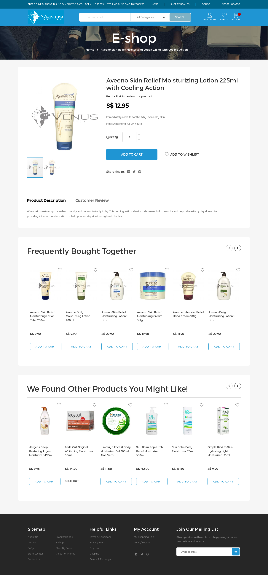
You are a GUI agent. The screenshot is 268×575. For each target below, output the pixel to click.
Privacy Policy (97, 542)
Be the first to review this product (129, 96)
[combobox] (107, 17)
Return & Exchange (100, 559)
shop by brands (179, 4)
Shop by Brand (64, 548)
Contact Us (34, 559)
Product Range (64, 536)
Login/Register (142, 542)
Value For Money (65, 553)
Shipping (94, 553)
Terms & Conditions (100, 536)
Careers (32, 542)
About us (33, 536)
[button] (52, 167)
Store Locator (231, 4)
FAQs (31, 548)
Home (155, 4)
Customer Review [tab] (92, 200)
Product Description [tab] (46, 200)
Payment (95, 548)
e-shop (206, 4)
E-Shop (60, 542)
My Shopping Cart (144, 536)
